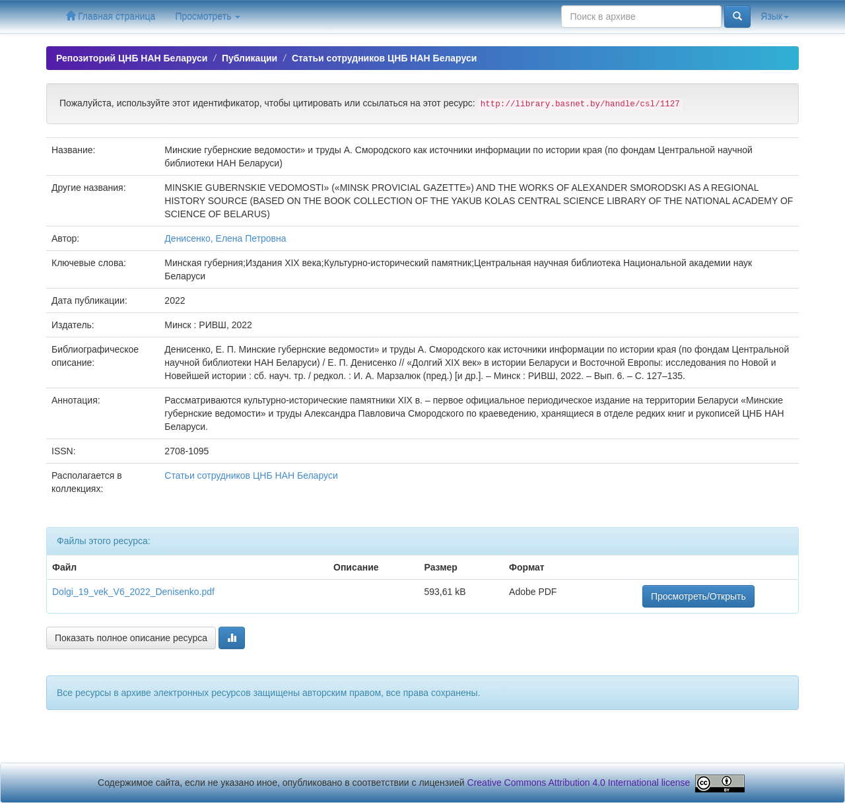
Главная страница (110, 16)
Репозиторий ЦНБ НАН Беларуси (131, 58)
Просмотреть (207, 16)
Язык (774, 16)
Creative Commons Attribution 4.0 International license (579, 782)
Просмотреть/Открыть (698, 596)
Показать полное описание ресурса (131, 638)
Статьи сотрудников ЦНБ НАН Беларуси (384, 58)
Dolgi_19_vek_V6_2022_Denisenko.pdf (133, 591)
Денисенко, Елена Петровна (225, 238)
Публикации (249, 58)
